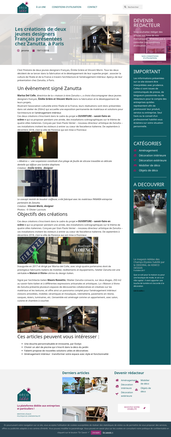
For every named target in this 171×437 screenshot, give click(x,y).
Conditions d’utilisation (66, 7)
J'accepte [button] (96, 432)
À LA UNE (41, 7)
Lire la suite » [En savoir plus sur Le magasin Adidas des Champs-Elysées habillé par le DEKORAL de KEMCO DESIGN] (139, 291)
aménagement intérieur (48, 112)
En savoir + (108, 432)
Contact (92, 7)
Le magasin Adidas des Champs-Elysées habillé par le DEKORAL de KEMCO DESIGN (149, 264)
